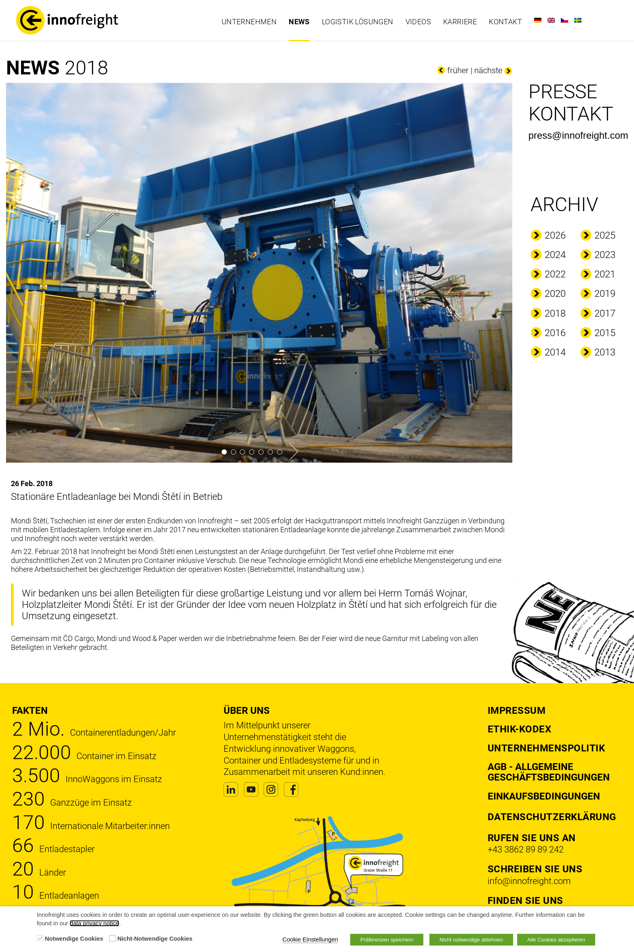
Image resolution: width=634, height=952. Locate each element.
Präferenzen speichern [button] (386, 940)
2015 (604, 332)
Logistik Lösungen (357, 22)
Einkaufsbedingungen (544, 796)
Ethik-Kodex (520, 729)
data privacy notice (94, 923)
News (299, 22)
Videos (418, 22)
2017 (604, 313)
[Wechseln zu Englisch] (551, 20)
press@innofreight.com (578, 135)
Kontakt (505, 22)
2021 (604, 274)
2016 (555, 332)
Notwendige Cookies (74, 938)
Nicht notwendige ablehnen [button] (471, 940)
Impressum (517, 710)
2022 (555, 274)
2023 (604, 254)
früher (458, 70)
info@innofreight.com (529, 881)
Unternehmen (249, 22)
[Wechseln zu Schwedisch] (577, 20)
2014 (555, 352)
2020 (555, 293)
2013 (604, 352)
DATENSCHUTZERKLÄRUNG (552, 817)
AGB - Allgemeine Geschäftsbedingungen (549, 772)
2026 (555, 235)
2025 (604, 235)
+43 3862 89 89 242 (526, 849)
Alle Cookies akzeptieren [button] (556, 940)
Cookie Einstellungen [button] (310, 939)
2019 (604, 293)
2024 (555, 254)
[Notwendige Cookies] (40, 938)
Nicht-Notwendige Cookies (154, 938)
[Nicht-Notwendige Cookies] (112, 938)
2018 (555, 313)
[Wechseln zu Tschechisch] (564, 20)
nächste (488, 70)
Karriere (460, 22)
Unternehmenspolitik (546, 748)
